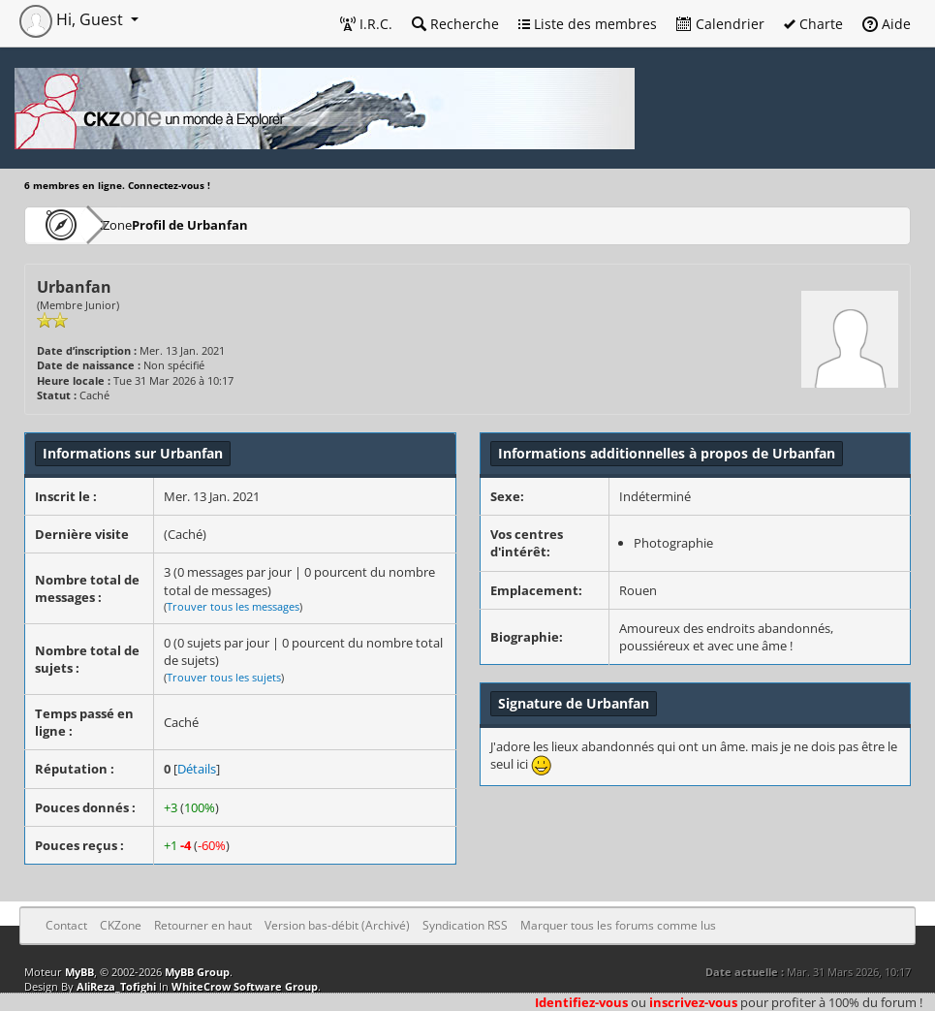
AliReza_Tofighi (116, 986)
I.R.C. (366, 24)
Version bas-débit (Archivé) (337, 925)
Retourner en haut (203, 925)
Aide (886, 24)
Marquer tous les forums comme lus (618, 925)
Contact (66, 925)
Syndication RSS (465, 925)
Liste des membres (587, 24)
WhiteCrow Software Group (244, 986)
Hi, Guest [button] (73, 19)
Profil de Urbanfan (245, 224)
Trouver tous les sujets (224, 677)
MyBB (79, 971)
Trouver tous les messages (233, 606)
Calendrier (720, 24)
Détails (196, 768)
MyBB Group (197, 971)
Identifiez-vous (581, 1002)
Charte (813, 24)
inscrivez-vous (693, 1002)
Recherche (455, 24)
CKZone (136, 224)
